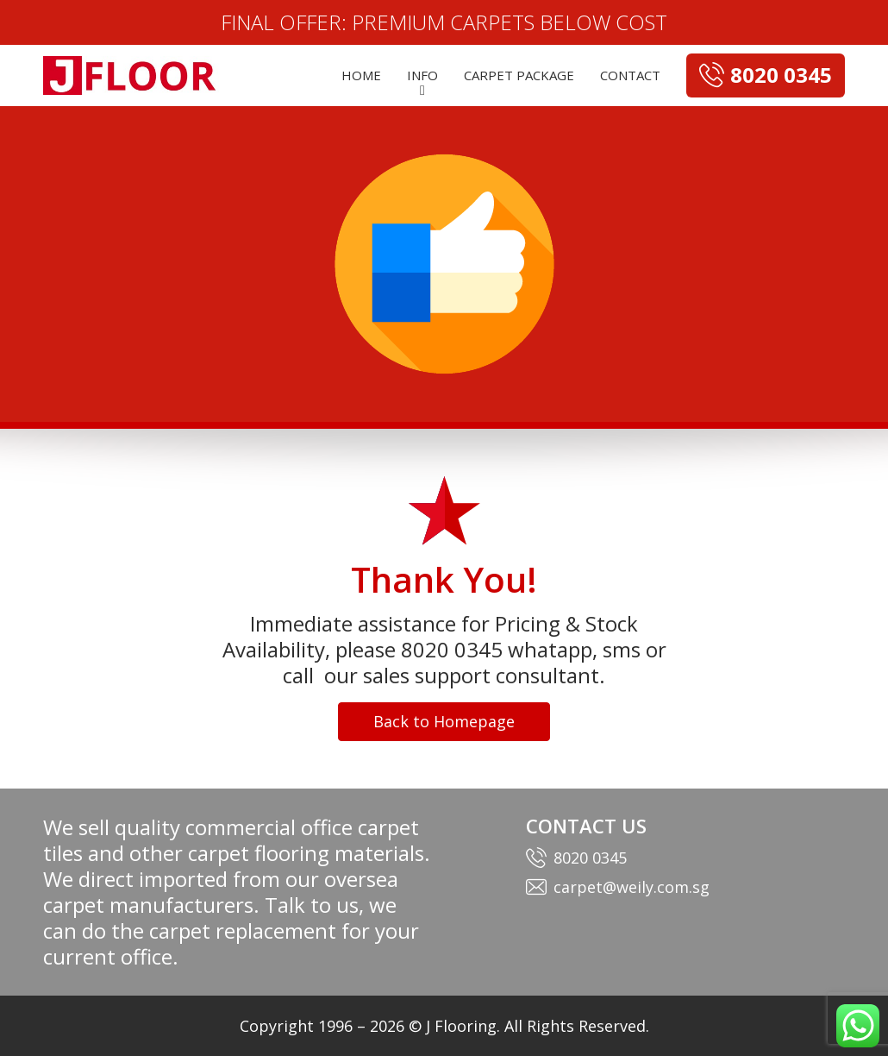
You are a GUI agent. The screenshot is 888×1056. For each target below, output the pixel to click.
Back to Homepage (444, 721)
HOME (361, 75)
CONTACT (630, 75)
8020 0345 (590, 857)
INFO (422, 75)
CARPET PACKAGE (519, 75)
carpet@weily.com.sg (631, 887)
